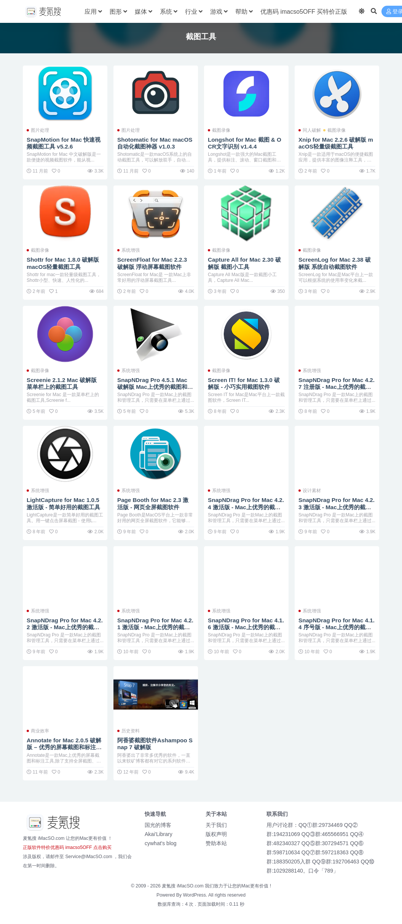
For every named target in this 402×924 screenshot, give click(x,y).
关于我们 (216, 825)
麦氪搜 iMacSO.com (183, 886)
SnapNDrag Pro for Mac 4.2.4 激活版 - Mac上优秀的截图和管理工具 (246, 507)
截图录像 (221, 130)
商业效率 (40, 731)
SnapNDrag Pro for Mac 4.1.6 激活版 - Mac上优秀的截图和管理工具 (246, 627)
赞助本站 (216, 843)
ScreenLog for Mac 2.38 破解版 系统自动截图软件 (334, 263)
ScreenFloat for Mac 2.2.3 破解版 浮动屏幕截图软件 (152, 263)
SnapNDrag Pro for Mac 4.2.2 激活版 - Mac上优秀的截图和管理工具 (65, 627)
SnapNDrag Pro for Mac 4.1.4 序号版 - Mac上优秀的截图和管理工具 (336, 627)
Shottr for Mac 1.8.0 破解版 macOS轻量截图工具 (63, 263)
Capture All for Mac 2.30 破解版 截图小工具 (244, 263)
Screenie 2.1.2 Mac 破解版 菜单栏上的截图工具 (62, 383)
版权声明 (216, 834)
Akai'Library (158, 834)
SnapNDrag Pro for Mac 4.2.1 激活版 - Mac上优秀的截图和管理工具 (155, 627)
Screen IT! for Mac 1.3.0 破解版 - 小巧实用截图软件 (244, 383)
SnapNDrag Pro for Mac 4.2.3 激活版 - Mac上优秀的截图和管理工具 (336, 507)
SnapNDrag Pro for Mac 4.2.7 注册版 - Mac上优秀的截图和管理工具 (336, 387)
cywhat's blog (161, 843)
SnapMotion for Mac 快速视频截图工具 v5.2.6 (63, 143)
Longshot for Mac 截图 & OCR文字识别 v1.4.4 (244, 143)
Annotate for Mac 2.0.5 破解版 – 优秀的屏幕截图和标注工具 (64, 747)
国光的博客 (158, 825)
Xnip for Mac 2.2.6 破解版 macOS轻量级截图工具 (335, 143)
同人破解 (312, 130)
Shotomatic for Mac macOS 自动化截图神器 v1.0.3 (154, 143)
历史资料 (130, 731)
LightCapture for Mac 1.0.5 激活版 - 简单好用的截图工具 (63, 503)
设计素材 (312, 490)
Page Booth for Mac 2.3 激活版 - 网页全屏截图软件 (152, 503)
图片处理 (40, 130)
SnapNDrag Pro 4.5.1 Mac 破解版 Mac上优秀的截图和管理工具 (155, 387)
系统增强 (130, 250)
